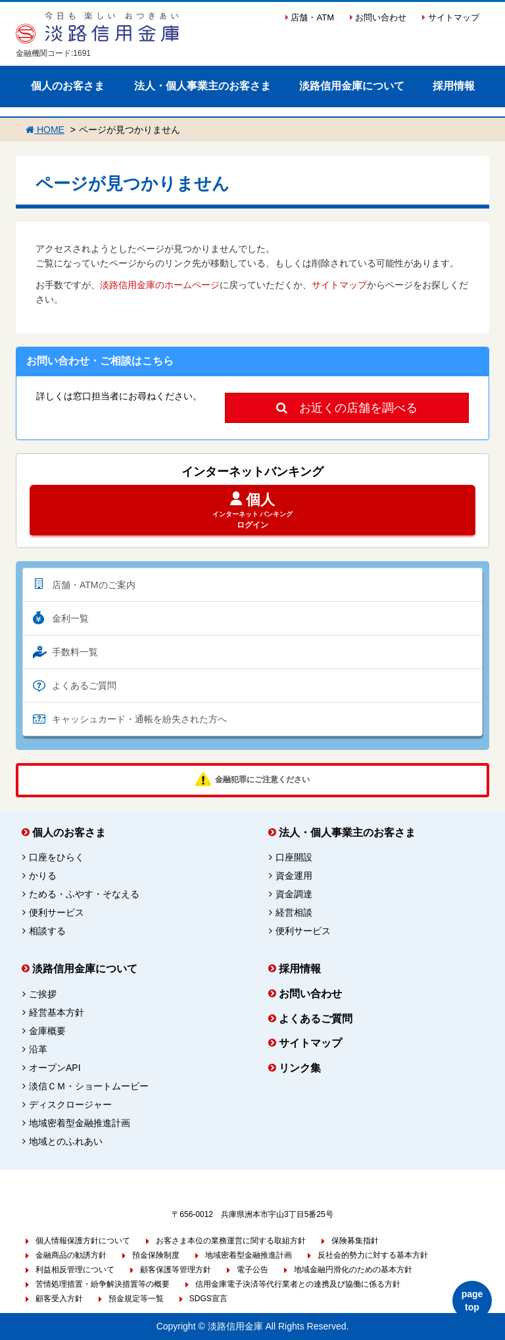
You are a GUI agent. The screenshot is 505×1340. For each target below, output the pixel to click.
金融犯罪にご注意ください (262, 779)
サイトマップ (450, 17)
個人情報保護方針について (83, 1240)
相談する (47, 931)
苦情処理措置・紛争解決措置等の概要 (103, 1284)
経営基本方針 (56, 1012)
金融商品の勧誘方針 (71, 1255)
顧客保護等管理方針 (175, 1269)
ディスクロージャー (70, 1104)
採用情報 (454, 85)
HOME (45, 129)
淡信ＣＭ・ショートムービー (89, 1086)
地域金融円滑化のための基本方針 (353, 1269)
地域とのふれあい (66, 1141)
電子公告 (252, 1269)
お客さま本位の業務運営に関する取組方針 (231, 1240)
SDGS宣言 (208, 1298)
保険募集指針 (355, 1240)
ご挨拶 (43, 994)
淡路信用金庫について (351, 85)
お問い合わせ (378, 17)
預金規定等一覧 (136, 1298)
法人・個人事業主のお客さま (202, 85)
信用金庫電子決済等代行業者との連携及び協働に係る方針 (297, 1284)
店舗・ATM (309, 17)
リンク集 (300, 1068)
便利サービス (56, 912)
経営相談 (294, 912)
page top (472, 1300)
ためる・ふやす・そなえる (84, 894)
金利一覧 (70, 618)
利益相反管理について (75, 1269)
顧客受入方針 (59, 1298)
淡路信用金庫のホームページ (160, 285)
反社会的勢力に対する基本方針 (373, 1255)
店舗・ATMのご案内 (93, 585)
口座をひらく (56, 857)
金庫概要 (47, 1031)
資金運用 (294, 875)
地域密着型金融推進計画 (79, 1123)
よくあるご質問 (84, 685)
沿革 (38, 1049)
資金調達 (294, 894)
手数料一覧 (75, 652)
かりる (43, 875)
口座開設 (294, 857)
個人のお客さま (68, 85)
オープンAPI (55, 1067)
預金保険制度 (156, 1255)
